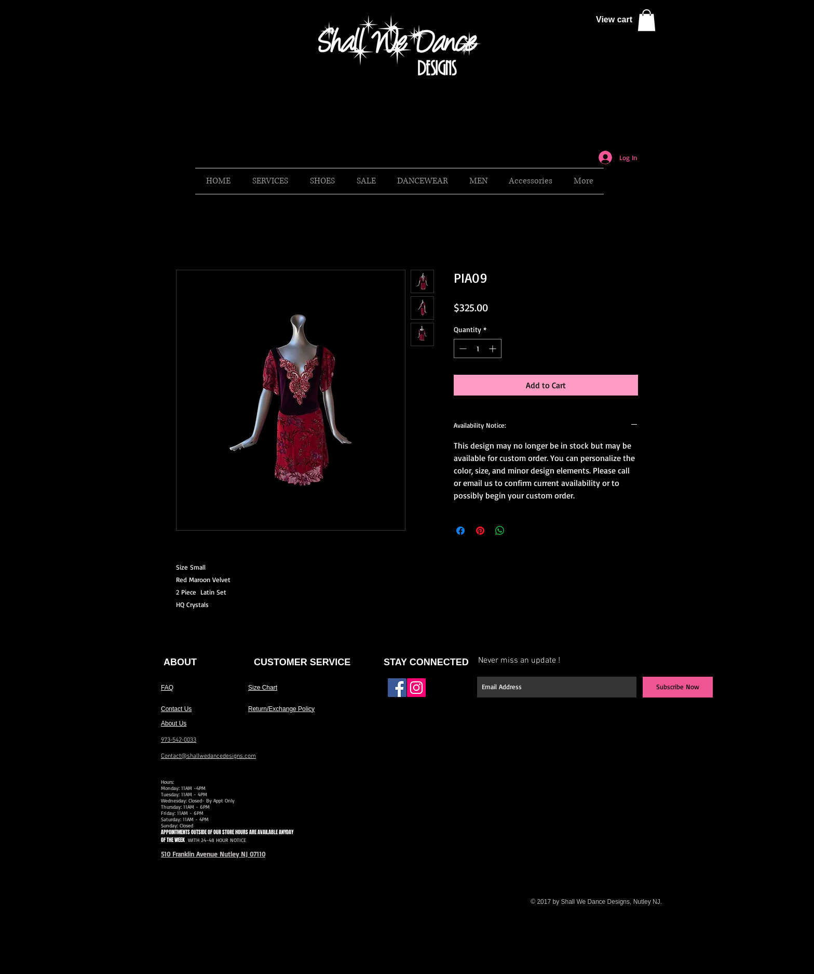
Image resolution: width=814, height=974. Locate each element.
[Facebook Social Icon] (397, 687)
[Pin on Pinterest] (480, 530)
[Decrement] (461, 348)
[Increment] (493, 348)
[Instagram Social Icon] (416, 687)
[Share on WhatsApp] (500, 530)
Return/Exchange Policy (281, 709)
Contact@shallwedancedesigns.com (208, 756)
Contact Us (176, 709)
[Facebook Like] (450, 692)
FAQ (167, 687)
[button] (646, 20)
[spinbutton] (477, 348)
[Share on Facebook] (460, 530)
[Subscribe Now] (678, 687)
